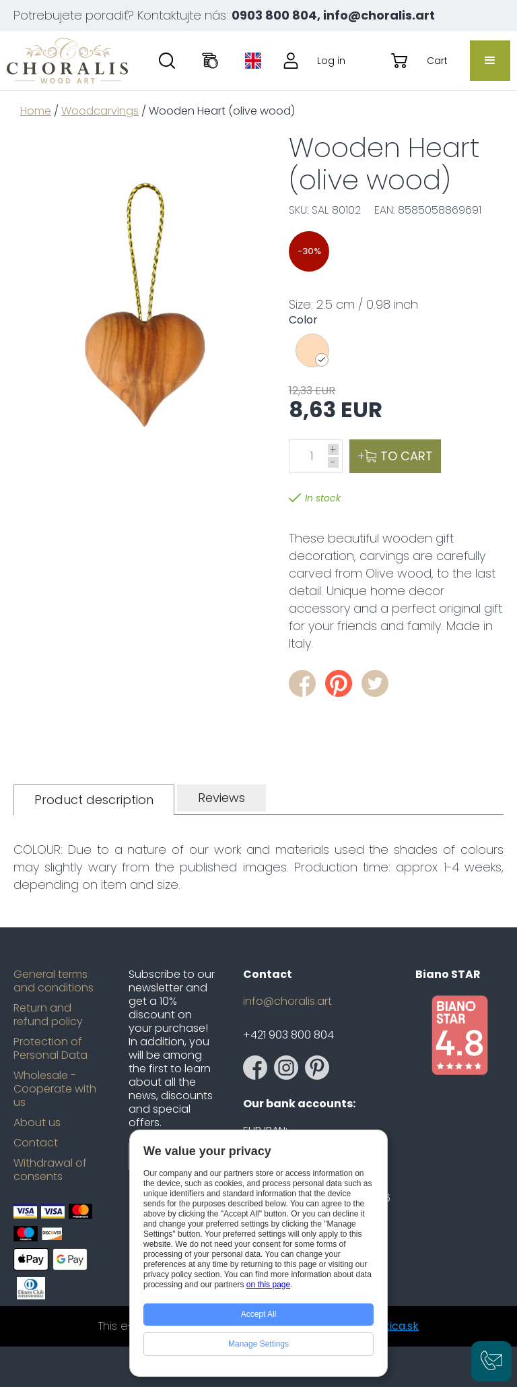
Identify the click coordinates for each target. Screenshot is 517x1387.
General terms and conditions (53, 981)
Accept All (259, 1314)
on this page (268, 1284)
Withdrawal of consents (50, 1170)
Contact (35, 1143)
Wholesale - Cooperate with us (54, 1089)
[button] (490, 60)
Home (35, 111)
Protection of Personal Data (50, 1048)
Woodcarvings (100, 111)
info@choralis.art (287, 1001)
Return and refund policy (48, 1014)
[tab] (93, 799)
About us (37, 1123)
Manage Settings (258, 1344)
